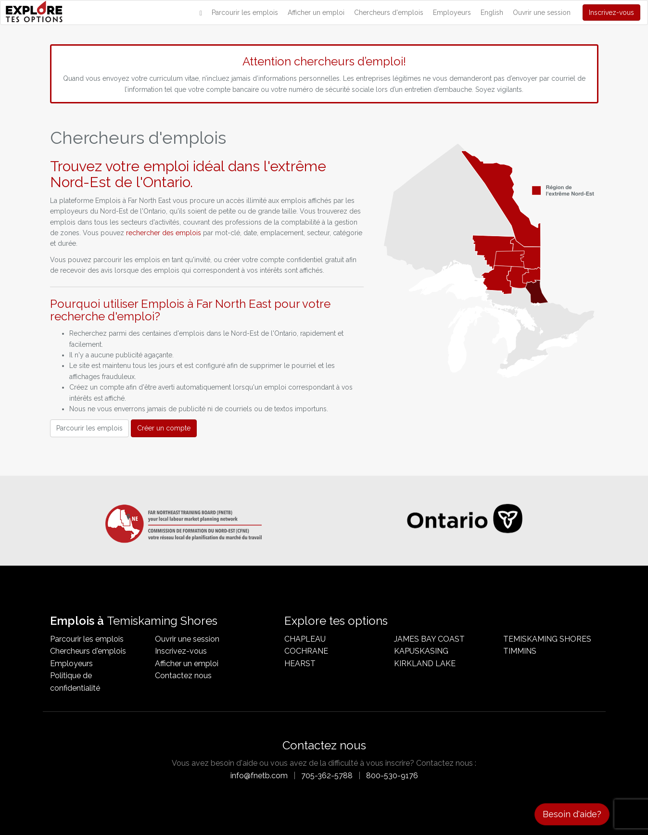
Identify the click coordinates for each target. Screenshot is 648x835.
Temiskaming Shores (547, 639)
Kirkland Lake (425, 663)
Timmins (519, 651)
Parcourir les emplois (245, 12)
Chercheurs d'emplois (388, 12)
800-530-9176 (392, 775)
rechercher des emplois (163, 233)
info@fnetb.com (259, 775)
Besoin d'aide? (572, 814)
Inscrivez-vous (611, 12)
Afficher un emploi (316, 12)
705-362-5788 (327, 775)
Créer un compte (164, 428)
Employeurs (452, 12)
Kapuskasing (421, 651)
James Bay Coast (429, 639)
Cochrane (306, 651)
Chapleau (305, 639)
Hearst (300, 663)
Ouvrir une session (542, 12)
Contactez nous (183, 675)
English (492, 12)
